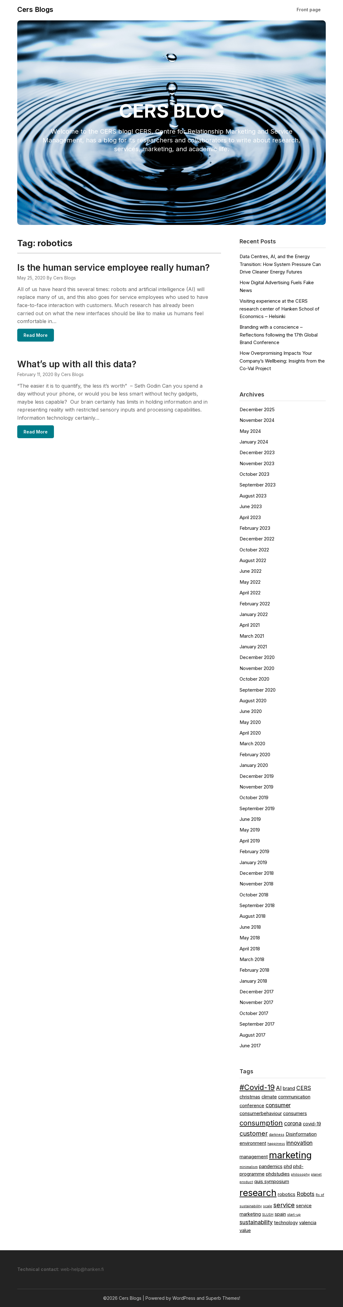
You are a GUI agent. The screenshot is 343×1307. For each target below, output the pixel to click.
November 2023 (257, 463)
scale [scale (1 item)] (267, 1206)
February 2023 (255, 528)
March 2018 (252, 959)
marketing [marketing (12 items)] (290, 1155)
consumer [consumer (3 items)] (278, 1105)
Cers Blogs (35, 9)
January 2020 (254, 765)
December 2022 (257, 539)
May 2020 (250, 722)
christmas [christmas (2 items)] (250, 1097)
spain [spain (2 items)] (280, 1214)
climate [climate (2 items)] (269, 1097)
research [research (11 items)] (258, 1192)
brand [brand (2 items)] (289, 1088)
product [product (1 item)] (246, 1182)
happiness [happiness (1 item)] (276, 1144)
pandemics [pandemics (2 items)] (270, 1166)
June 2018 (250, 927)
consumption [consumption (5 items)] (261, 1123)
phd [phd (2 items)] (288, 1166)
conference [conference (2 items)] (252, 1105)
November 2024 (257, 420)
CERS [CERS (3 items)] (303, 1088)
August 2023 (253, 496)
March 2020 (252, 743)
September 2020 (258, 690)
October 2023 (254, 474)
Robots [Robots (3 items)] (305, 1194)
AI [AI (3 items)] (279, 1088)
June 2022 (250, 571)
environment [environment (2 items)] (253, 1143)
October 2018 (254, 895)
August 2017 (253, 1035)
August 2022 (253, 560)
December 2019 (257, 776)
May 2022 (250, 582)
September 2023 (258, 485)
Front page (309, 9)
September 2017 (257, 1024)
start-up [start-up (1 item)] (294, 1215)
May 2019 (250, 830)
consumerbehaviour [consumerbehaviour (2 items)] (261, 1113)
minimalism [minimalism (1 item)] (249, 1167)
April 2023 (250, 517)
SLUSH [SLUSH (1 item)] (267, 1215)
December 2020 (257, 657)
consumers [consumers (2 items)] (295, 1113)
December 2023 (257, 452)
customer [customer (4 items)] (254, 1133)
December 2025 (257, 409)
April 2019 (250, 841)
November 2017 (256, 1002)
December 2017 (257, 992)
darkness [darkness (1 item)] (276, 1135)
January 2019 (253, 862)
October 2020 (254, 679)
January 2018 (253, 981)
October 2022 (254, 550)
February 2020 (255, 754)
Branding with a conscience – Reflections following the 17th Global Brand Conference (279, 334)
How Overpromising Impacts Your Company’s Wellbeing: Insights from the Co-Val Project (282, 360)
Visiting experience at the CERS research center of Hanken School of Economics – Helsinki (279, 308)
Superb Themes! (223, 1298)
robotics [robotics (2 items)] (286, 1194)
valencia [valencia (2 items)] (307, 1222)
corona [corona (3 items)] (293, 1123)
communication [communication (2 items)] (294, 1097)
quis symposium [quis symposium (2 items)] (271, 1181)
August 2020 (253, 701)
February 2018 (254, 970)
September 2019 (257, 808)
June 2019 (250, 819)
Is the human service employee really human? (113, 267)
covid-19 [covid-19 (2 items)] (312, 1124)
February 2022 (255, 604)
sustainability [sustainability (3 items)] (256, 1222)
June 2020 (251, 711)
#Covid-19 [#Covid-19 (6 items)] (257, 1087)
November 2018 (256, 884)
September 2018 (257, 905)
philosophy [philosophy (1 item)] (300, 1174)
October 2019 (254, 797)
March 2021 (252, 636)
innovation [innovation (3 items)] (299, 1143)
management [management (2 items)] (254, 1157)
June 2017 (250, 1046)
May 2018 (250, 938)
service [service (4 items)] (284, 1205)
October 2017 (254, 1013)
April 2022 (250, 593)
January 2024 (254, 442)
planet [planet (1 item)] (316, 1174)
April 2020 (250, 733)
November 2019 (256, 787)
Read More (36, 335)
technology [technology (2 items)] (286, 1222)
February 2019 (254, 851)
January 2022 (254, 614)
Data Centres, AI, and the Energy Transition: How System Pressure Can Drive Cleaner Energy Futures (280, 264)
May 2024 (250, 431)
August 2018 (253, 916)
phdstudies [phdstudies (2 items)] (278, 1174)
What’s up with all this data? (76, 365)
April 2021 (250, 625)
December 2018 (257, 873)
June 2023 (251, 506)
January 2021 (253, 647)
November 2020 (257, 668)
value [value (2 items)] (245, 1230)
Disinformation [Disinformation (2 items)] (301, 1134)
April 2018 (250, 949)
